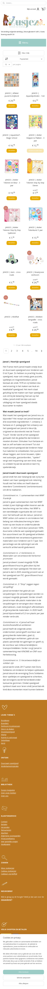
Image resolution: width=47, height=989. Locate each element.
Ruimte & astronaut (9, 737)
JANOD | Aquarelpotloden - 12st (35, 94)
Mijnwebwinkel (28, 984)
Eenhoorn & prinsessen (10, 726)
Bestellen (12, 106)
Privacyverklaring (8, 838)
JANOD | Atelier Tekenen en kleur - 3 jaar (12, 183)
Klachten (4, 833)
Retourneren (6, 830)
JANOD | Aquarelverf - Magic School (12, 136)
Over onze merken (8, 793)
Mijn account (33, 9)
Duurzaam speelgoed (9, 763)
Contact (4, 821)
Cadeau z (5, 871)
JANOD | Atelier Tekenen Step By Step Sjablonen (12, 230)
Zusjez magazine (8, 790)
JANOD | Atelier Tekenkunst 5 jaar (35, 228)
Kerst (3, 743)
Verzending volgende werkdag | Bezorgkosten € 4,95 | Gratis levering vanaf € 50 (23, 33)
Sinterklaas (5, 740)
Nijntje (3, 734)
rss (26, 980)
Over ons (4, 796)
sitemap (21, 980)
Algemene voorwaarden (10, 836)
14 (36, 350)
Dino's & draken (7, 729)
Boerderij (5, 723)
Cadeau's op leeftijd (9, 874)
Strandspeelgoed (8, 732)
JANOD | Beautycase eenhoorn (35, 273)
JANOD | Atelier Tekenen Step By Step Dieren (35, 183)
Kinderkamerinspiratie (10, 766)
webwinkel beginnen (36, 980)
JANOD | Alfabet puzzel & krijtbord (12, 94)
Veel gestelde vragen (9, 841)
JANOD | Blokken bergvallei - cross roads (35, 320)
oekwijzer (12, 871)
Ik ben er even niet (35, 150)
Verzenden (5, 827)
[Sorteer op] (23, 59)
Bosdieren (5, 720)
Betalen (4, 824)
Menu (23, 42)
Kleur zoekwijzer (7, 868)
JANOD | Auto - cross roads (12, 273)
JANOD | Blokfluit (12, 317)
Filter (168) (23, 53)
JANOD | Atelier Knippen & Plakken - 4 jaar (35, 138)
